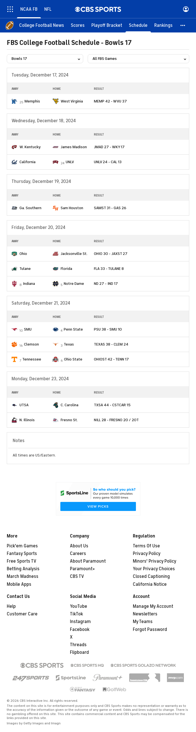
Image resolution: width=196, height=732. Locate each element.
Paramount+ (82, 569)
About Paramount (88, 561)
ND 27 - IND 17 (106, 283)
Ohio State (73, 359)
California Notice (150, 584)
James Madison (74, 147)
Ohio (23, 253)
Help (11, 606)
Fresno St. (69, 420)
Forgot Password (150, 629)
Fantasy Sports (22, 553)
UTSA (23, 405)
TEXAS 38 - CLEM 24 (111, 344)
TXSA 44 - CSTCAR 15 (112, 405)
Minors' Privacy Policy (154, 561)
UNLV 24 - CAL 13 (108, 161)
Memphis (32, 101)
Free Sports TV (21, 561)
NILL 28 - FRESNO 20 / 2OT (116, 420)
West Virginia (72, 101)
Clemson (31, 344)
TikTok (76, 614)
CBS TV (77, 576)
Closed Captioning (151, 576)
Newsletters (145, 614)
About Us (79, 546)
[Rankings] (163, 25)
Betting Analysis (23, 569)
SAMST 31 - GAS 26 (110, 208)
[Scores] (77, 25)
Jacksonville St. (74, 253)
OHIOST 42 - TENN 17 (111, 359)
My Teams (143, 621)
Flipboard (79, 652)
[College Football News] (41, 25)
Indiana (29, 283)
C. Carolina (69, 405)
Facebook (79, 629)
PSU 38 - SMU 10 (108, 329)
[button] (183, 25)
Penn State (73, 329)
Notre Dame (74, 283)
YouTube (78, 606)
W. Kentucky (30, 147)
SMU (28, 329)
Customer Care (22, 614)
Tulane (25, 268)
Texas (69, 344)
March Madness (22, 576)
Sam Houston (72, 208)
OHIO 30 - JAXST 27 (110, 253)
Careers (78, 553)
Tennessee (31, 359)
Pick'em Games (22, 546)
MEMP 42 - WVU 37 (110, 101)
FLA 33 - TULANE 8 (109, 268)
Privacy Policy (146, 553)
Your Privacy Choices (154, 569)
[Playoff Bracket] (106, 25)
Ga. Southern (30, 208)
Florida (66, 268)
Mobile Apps (19, 584)
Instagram (80, 621)
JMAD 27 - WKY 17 (109, 147)
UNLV (70, 161)
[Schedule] (138, 25)
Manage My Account (153, 606)
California (27, 161)
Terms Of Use (146, 546)
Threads (78, 645)
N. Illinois (27, 420)
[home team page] (14, 101)
